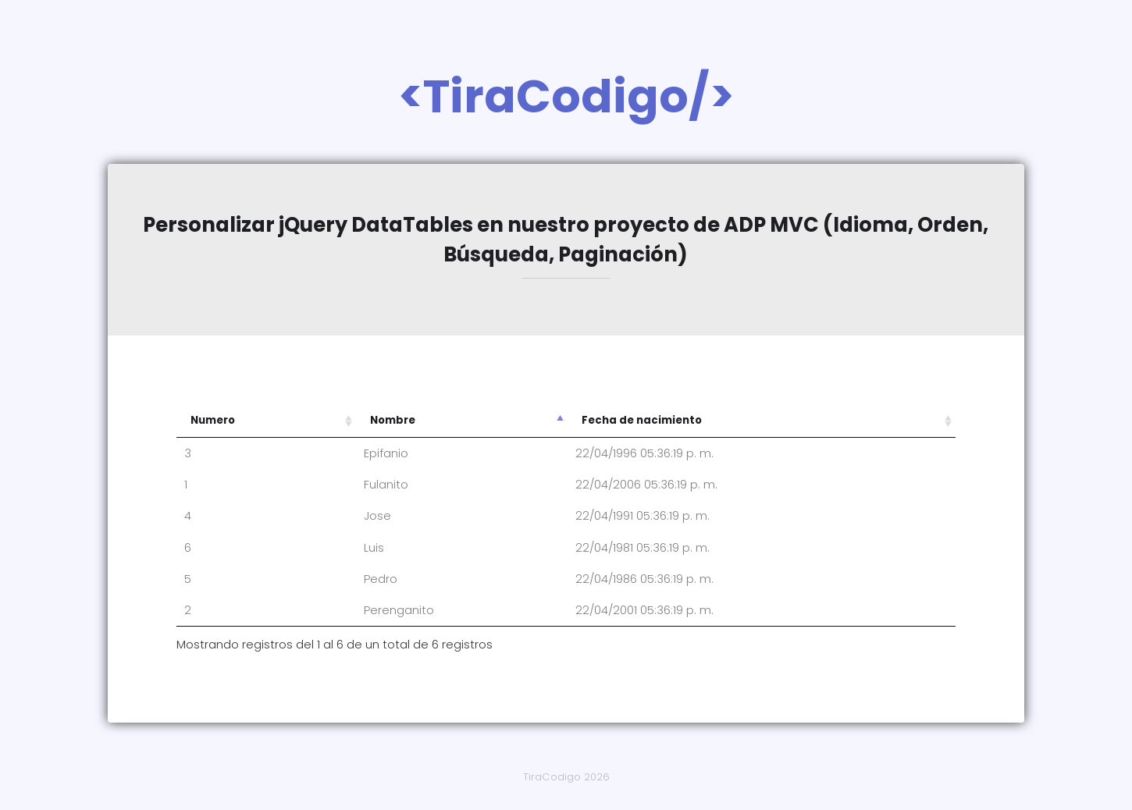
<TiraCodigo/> (566, 96)
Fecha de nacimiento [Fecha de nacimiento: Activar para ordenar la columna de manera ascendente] (642, 420)
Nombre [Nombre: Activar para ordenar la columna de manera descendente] (392, 420)
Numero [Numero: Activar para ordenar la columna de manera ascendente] (212, 420)
